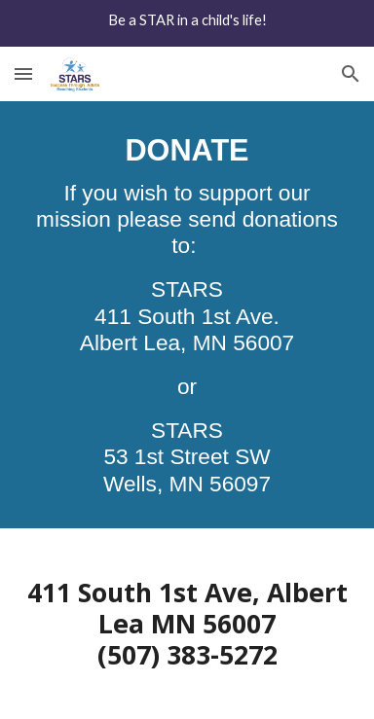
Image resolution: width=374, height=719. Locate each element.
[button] (23, 73)
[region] (187, 23)
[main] (187, 315)
